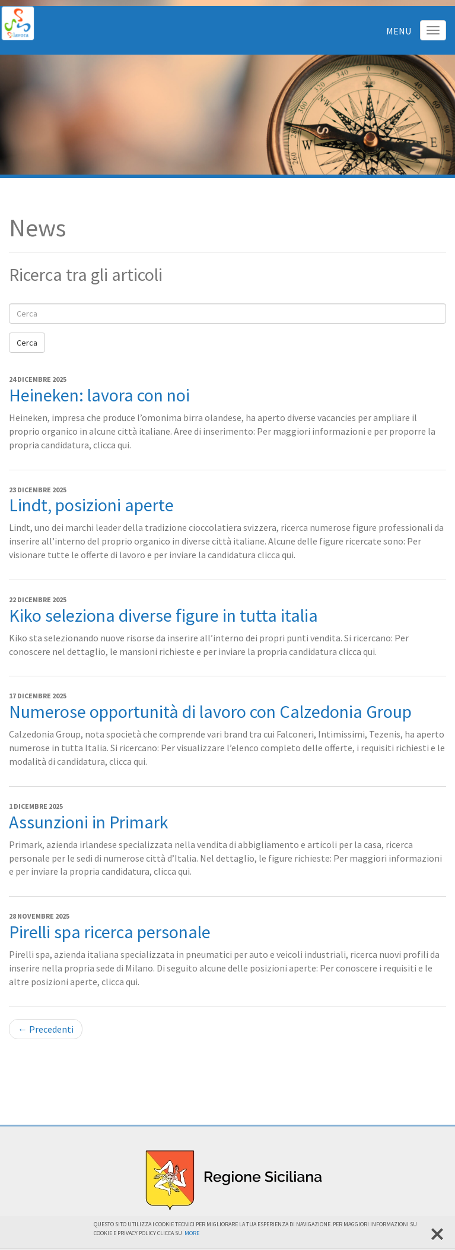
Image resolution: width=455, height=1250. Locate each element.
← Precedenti (46, 1029)
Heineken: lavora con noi (99, 395)
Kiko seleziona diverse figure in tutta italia (163, 615)
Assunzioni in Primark (88, 822)
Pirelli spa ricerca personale (110, 931)
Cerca (27, 342)
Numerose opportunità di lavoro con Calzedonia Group (210, 711)
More (191, 1233)
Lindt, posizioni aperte (91, 504)
